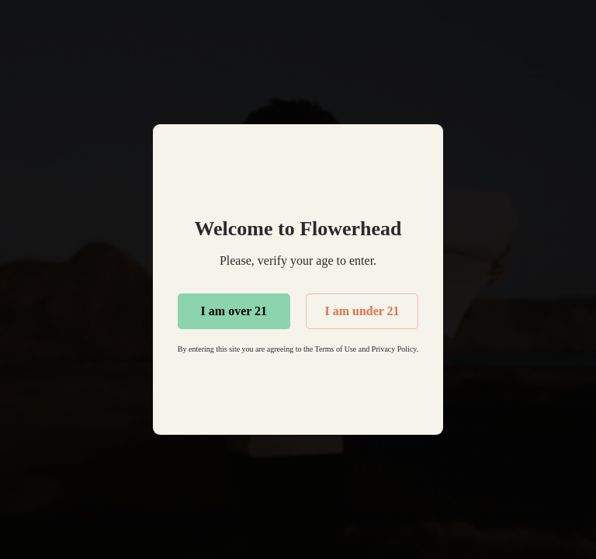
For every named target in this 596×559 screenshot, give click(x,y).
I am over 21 (234, 311)
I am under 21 (361, 311)
